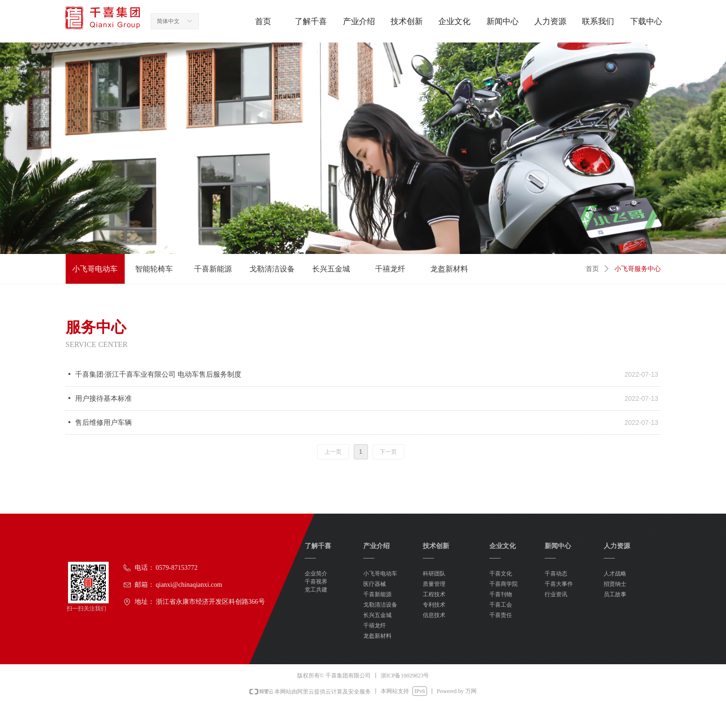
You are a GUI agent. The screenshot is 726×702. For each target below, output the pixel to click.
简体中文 (168, 21)
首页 (592, 268)
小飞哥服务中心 (638, 268)
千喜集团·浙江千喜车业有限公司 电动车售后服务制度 (158, 374)
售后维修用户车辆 (103, 422)
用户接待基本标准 (103, 398)
